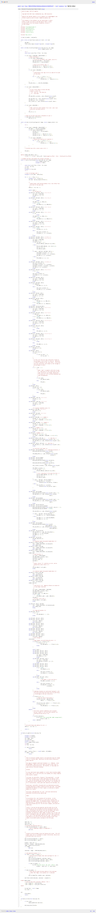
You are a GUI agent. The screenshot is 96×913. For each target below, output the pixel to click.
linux (26, 6)
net (66, 6)
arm (23, 6)
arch (57, 6)
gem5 (19, 6)
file (43, 9)
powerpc (61, 6)
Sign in (93, 2)
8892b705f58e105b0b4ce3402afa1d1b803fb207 (41, 6)
